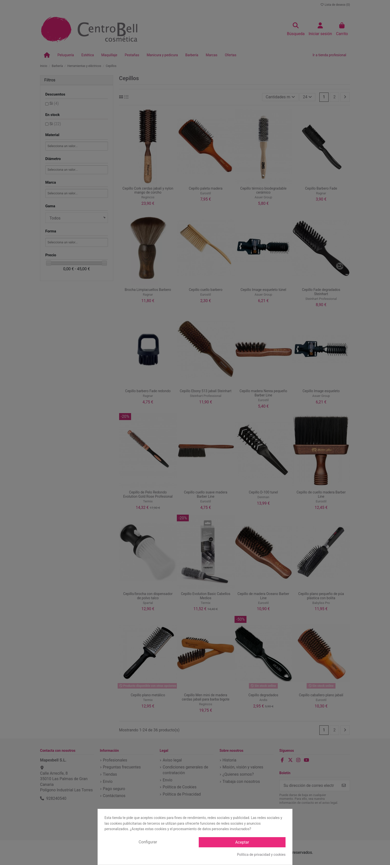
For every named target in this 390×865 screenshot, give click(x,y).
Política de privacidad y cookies (261, 855)
